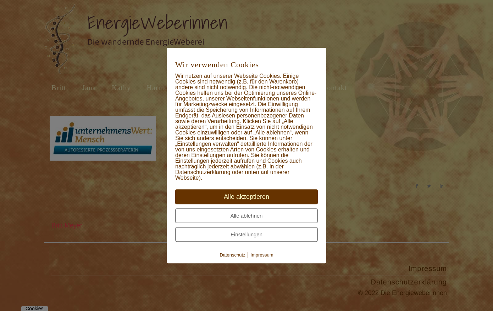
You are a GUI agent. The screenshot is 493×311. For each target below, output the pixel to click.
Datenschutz (232, 255)
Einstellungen (246, 234)
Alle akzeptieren (246, 196)
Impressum (261, 255)
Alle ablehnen (247, 216)
